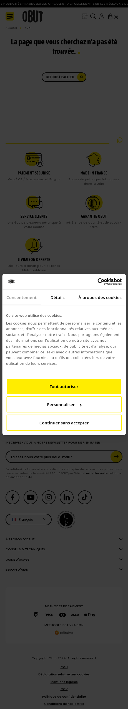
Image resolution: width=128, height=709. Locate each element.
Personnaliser (64, 404)
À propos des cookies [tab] (100, 297)
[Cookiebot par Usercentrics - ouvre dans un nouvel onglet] (97, 281)
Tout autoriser (64, 386)
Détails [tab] (58, 297)
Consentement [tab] (21, 297)
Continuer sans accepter (64, 422)
